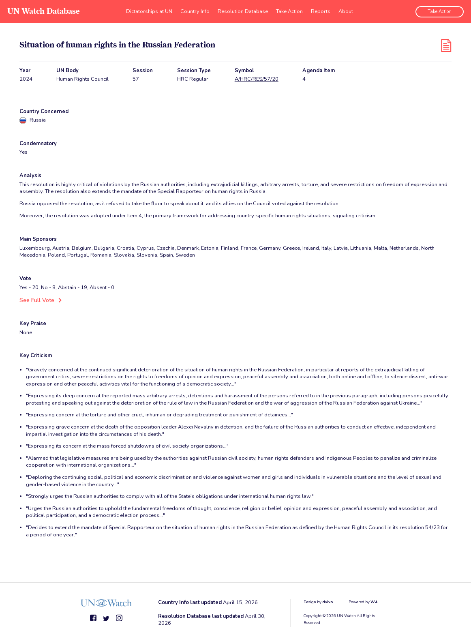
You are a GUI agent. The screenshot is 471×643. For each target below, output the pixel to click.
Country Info (195, 10)
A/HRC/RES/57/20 (256, 79)
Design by (318, 601)
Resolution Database (243, 10)
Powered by (363, 601)
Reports (320, 10)
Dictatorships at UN (149, 10)
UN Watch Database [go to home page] (42, 10)
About (345, 10)
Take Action (289, 10)
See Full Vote (35, 300)
